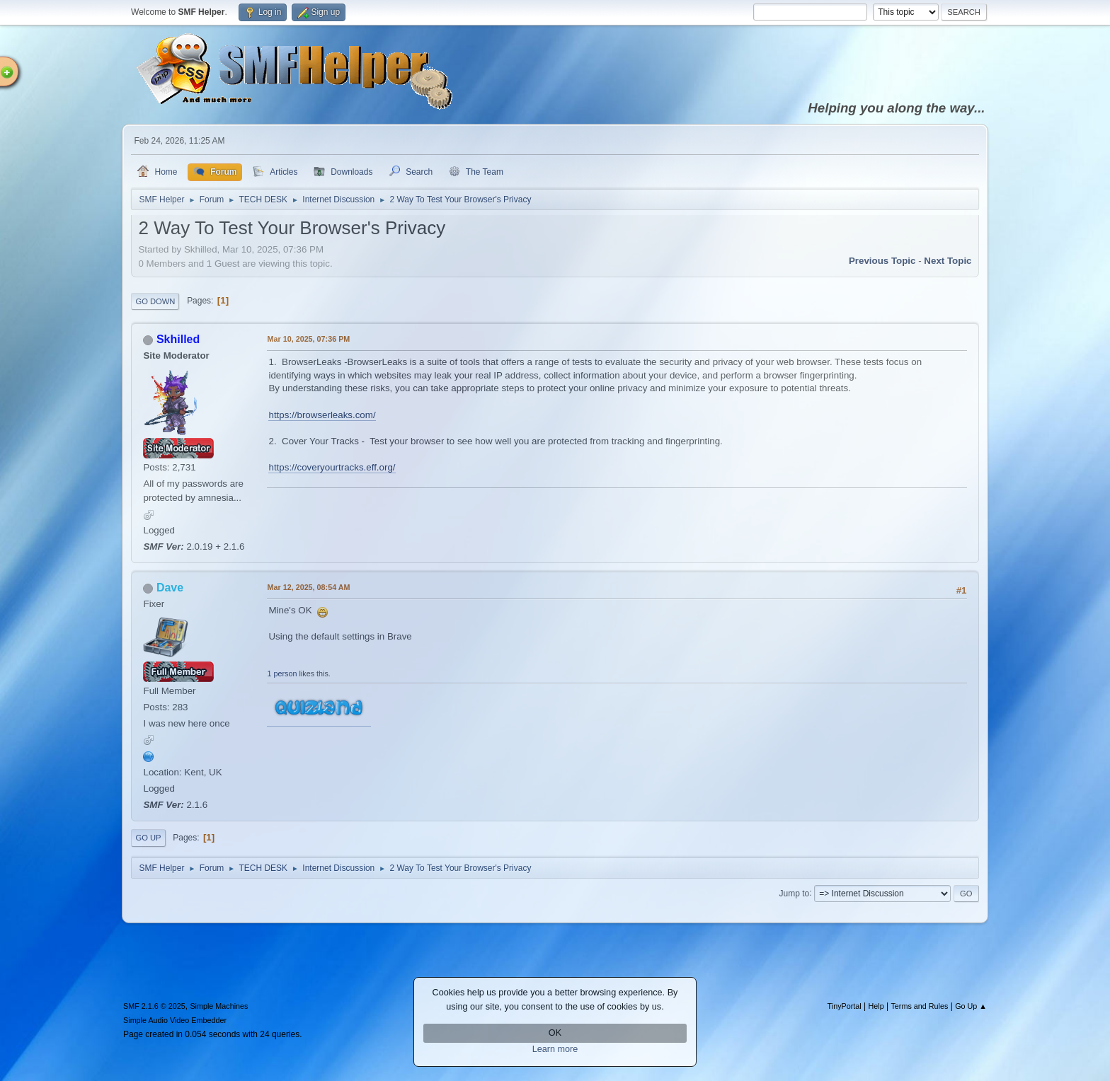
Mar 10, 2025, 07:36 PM (308, 339)
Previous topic (882, 260)
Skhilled (178, 339)
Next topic (947, 260)
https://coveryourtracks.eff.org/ (331, 467)
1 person (282, 673)
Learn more (555, 1049)
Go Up (148, 837)
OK (555, 1033)
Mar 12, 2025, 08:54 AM (308, 587)
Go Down (155, 301)
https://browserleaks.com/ (321, 415)
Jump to (794, 893)
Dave (169, 588)
